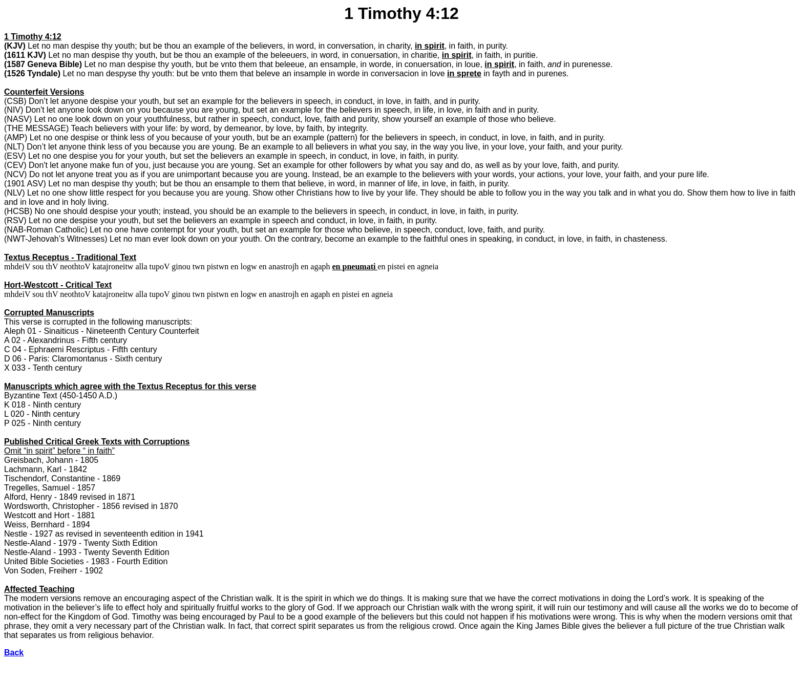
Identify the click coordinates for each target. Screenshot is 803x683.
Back (14, 652)
